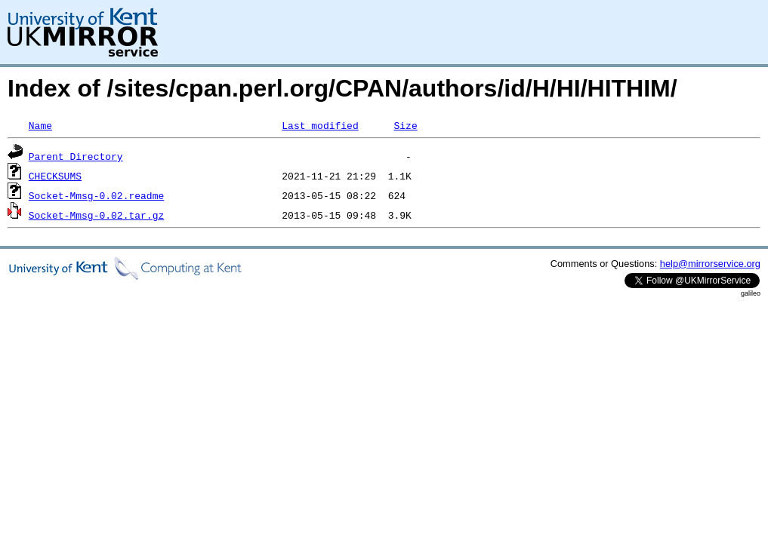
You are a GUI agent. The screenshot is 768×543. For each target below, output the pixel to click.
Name (40, 125)
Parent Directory (76, 156)
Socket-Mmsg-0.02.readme (96, 195)
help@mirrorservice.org (710, 263)
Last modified (320, 125)
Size (405, 125)
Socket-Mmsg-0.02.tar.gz (96, 215)
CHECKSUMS (55, 176)
